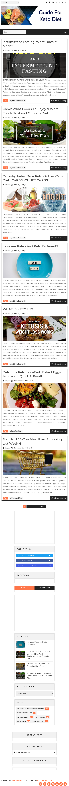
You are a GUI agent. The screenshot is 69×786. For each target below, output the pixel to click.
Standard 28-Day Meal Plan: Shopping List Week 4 (38, 663)
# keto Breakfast (16, 430)
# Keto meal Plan (16, 497)
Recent (24, 586)
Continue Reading (58, 100)
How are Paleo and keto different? (30, 245)
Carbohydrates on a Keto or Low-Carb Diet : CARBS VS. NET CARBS (33, 177)
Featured (44, 586)
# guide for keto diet (17, 100)
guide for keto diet (24, 711)
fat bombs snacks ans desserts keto (30, 707)
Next (42, 505)
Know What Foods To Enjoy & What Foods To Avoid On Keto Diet (31, 111)
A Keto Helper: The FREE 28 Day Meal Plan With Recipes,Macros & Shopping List (38, 653)
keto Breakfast (22, 716)
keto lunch (21, 720)
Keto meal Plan (38, 720)
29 (36, 505)
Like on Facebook (35, 559)
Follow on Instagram (35, 564)
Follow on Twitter (35, 554)
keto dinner (40, 716)
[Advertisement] (34, 525)
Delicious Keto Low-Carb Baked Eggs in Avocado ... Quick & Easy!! (34, 373)
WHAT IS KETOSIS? (18, 308)
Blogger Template (44, 779)
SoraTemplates (17, 779)
